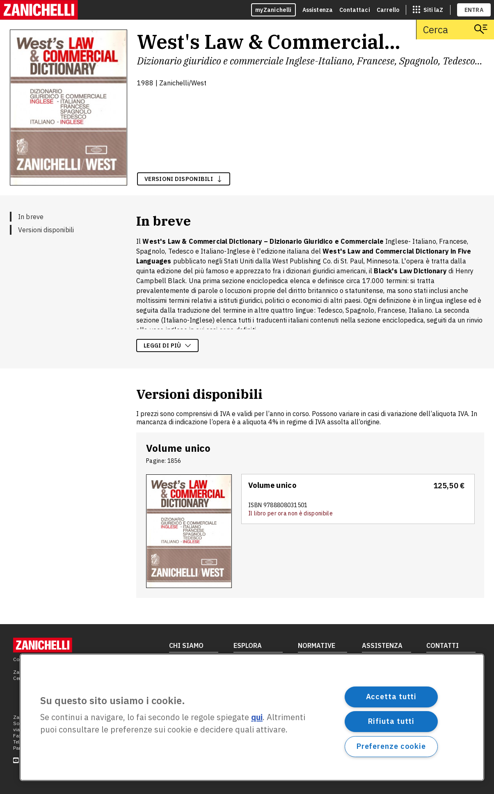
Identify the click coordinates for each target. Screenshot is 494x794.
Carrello (388, 10)
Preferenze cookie (391, 746)
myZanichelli (273, 10)
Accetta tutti (391, 696)
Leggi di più (167, 345)
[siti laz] (428, 10)
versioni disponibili (183, 179)
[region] (252, 717)
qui (257, 717)
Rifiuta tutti (391, 721)
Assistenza (317, 10)
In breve (30, 217)
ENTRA (474, 10)
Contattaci (354, 10)
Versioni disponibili (46, 230)
